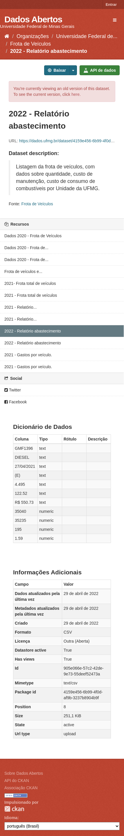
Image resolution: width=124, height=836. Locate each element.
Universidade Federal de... (86, 36)
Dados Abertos (33, 19)
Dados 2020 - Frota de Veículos (33, 235)
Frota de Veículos (30, 44)
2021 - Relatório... (20, 307)
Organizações (33, 36)
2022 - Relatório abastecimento (48, 51)
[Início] (6, 36)
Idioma (10, 817)
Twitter (12, 390)
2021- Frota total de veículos (30, 283)
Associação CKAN (20, 787)
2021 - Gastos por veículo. (28, 355)
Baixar (57, 70)
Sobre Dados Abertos (23, 773)
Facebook (15, 402)
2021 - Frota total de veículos (30, 295)
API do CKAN (16, 780)
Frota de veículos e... (23, 271)
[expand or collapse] (115, 20)
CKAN (14, 809)
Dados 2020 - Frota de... (26, 247)
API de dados (99, 70)
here (75, 94)
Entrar (111, 4)
